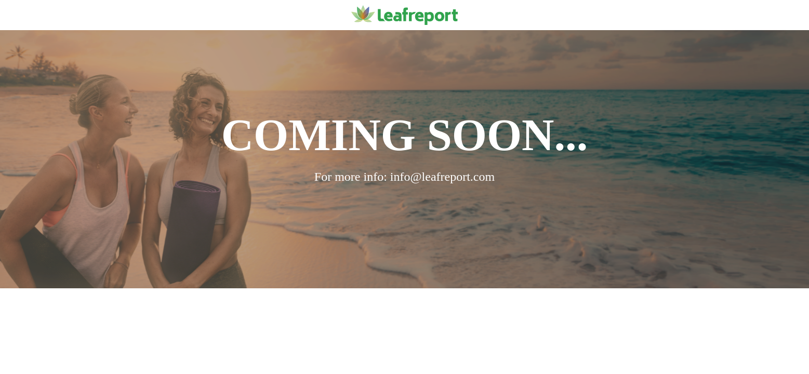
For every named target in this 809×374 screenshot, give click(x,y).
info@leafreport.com (442, 176)
